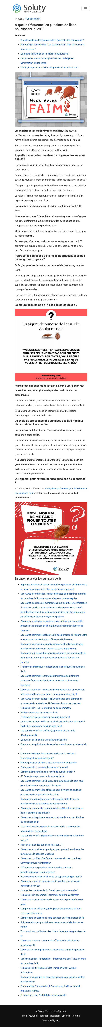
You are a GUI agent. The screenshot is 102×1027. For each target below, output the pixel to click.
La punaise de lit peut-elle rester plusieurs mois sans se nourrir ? (53, 721)
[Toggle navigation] (85, 8)
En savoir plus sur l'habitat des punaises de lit (43, 995)
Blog (24, 1015)
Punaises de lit (32, 18)
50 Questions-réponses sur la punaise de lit (42, 776)
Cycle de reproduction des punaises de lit (41, 726)
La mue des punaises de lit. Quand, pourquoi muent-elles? (49, 890)
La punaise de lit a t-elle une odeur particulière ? (44, 739)
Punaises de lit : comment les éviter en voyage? (44, 767)
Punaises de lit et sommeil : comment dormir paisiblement (50, 895)
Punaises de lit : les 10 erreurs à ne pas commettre (46, 708)
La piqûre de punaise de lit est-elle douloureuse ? (45, 53)
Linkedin (66, 1015)
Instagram (55, 1015)
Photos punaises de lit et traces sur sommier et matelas (49, 762)
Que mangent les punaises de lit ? (37, 758)
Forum (75, 1015)
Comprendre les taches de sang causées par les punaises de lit (52, 917)
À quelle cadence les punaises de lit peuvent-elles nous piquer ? (52, 40)
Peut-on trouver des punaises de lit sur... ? (41, 844)
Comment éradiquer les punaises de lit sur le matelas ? (48, 753)
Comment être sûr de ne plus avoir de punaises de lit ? (48, 771)
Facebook (43, 1015)
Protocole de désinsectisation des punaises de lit (45, 717)
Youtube (33, 1015)
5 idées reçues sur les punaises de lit (39, 712)
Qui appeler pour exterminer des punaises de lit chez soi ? (50, 67)
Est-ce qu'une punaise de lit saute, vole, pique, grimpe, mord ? (51, 876)
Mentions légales (51, 1020)
